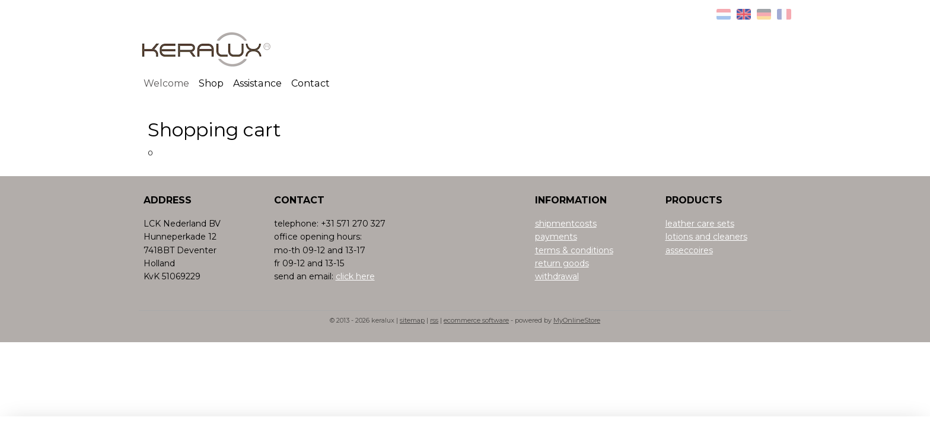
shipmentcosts (566, 223)
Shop (211, 83)
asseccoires (689, 250)
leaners (732, 236)
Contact (310, 83)
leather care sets (699, 223)
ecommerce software (476, 320)
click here (355, 276)
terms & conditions (574, 250)
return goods (562, 263)
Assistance (257, 83)
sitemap (412, 320)
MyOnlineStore (576, 320)
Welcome (166, 83)
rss (434, 320)
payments (556, 236)
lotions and (689, 236)
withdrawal (557, 276)
